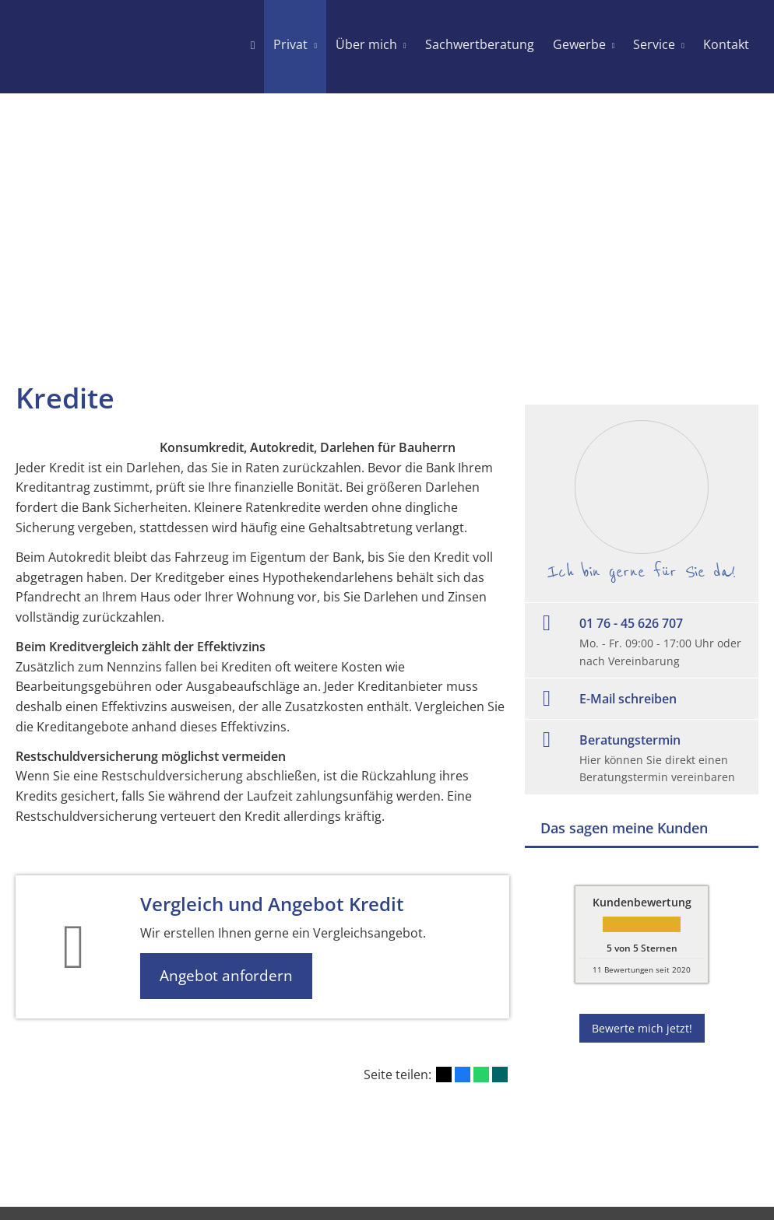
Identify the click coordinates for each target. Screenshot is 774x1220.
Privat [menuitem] (290, 44)
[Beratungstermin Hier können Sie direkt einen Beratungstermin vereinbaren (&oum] (641, 757)
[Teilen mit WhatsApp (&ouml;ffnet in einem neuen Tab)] (481, 1074)
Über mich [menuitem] (366, 44)
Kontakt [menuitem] (726, 44)
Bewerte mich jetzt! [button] (642, 1028)
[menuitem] (252, 46)
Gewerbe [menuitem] (579, 44)
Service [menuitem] (654, 44)
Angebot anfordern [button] (226, 976)
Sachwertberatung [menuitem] (479, 44)
